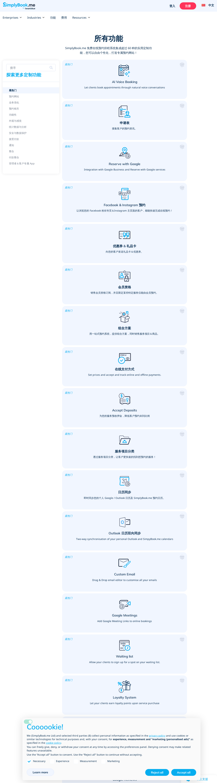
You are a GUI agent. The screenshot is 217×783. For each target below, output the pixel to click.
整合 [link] (11, 151)
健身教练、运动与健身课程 (112, 622)
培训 (56, 632)
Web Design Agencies (149, 604)
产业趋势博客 (102, 710)
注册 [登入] (187, 6)
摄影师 (140, 637)
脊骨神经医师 (184, 577)
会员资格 (8, 643)
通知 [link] (11, 145)
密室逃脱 (141, 632)
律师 (138, 600)
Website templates (14, 705)
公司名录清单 (61, 710)
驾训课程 (182, 622)
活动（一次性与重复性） (150, 651)
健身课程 (100, 637)
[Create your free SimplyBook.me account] (133, 482)
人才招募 (141, 710)
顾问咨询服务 (61, 637)
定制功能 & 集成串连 (14, 696)
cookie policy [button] (53, 742)
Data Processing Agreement (194, 705)
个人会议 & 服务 (64, 622)
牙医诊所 (182, 568)
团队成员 (141, 701)
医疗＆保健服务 (187, 557)
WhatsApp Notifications (17, 657)
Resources (81, 18)
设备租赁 (141, 642)
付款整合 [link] (14, 157)
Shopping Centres (147, 567)
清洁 (56, 660)
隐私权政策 (183, 701)
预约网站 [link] (14, 96)
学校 (97, 573)
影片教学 (100, 705)
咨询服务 (59, 628)
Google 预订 (10, 638)
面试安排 (141, 590)
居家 (56, 656)
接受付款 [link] (14, 139)
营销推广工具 (10, 605)
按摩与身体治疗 (186, 563)
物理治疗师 (183, 587)
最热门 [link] (13, 90)
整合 (5, 652)
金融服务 (141, 586)
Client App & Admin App (18, 661)
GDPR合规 (183, 696)
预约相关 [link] (14, 108)
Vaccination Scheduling (191, 605)
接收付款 (8, 591)
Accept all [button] (183, 772)
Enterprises (12, 18)
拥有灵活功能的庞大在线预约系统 (21, 587)
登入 (171, 6)
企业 (56, 696)
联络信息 (141, 705)
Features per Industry (16, 563)
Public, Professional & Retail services (150, 559)
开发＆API (60, 705)
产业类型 (59, 701)
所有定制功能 (10, 691)
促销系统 (8, 596)
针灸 (179, 582)
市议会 (140, 576)
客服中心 (141, 581)
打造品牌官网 (10, 601)
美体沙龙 (59, 577)
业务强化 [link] (14, 102)
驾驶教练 (182, 632)
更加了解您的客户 (13, 577)
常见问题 (100, 701)
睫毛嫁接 (59, 563)
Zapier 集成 (10, 629)
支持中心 (100, 691)
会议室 (140, 656)
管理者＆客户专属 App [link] (22, 163)
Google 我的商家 (12, 633)
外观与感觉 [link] (15, 120)
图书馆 (99, 577)
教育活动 (100, 596)
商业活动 (141, 660)
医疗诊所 (182, 573)
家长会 (99, 582)
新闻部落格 (142, 714)
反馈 (138, 691)
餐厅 (138, 646)
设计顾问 (59, 651)
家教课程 (100, 587)
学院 (97, 568)
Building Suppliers (147, 609)
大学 (97, 563)
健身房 (99, 632)
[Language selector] (206, 6)
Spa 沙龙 (59, 573)
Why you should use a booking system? (26, 615)
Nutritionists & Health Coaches (195, 610)
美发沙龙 (59, 568)
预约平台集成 (10, 701)
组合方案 (8, 624)
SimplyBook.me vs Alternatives (22, 714)
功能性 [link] (13, 114)
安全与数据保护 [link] (18, 133)
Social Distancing (187, 601)
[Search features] (31, 67)
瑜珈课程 (100, 642)
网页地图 (100, 714)
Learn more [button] (40, 772)
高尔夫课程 (101, 646)
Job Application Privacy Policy (195, 714)
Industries (36, 18)
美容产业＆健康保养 (67, 557)
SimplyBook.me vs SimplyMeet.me (23, 710)
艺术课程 (141, 628)
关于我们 (141, 696)
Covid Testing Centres (190, 596)
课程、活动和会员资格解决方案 (20, 568)
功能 (53, 18)
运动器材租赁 (102, 651)
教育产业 (101, 557)
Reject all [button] (157, 772)
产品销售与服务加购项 (15, 573)
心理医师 (182, 591)
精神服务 (59, 646)
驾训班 (181, 628)
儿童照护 (100, 601)
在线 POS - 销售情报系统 (17, 619)
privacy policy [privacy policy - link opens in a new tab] (157, 735)
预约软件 (8, 610)
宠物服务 (59, 642)
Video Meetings (12, 647)
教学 (97, 591)
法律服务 (141, 595)
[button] (87, 85)
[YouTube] (203, 736)
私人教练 (100, 628)
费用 (64, 18)
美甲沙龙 (59, 582)
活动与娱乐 (143, 622)
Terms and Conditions (190, 691)
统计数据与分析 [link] (18, 127)
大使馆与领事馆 (145, 572)
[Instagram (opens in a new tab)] (210, 736)
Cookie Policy (185, 710)
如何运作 (100, 696)
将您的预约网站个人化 (15, 582)
